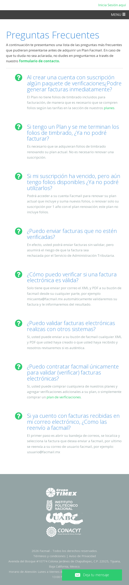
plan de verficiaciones (64, 397)
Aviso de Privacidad (82, 556)
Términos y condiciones (49, 556)
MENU (118, 14)
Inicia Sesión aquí (112, 5)
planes (109, 108)
